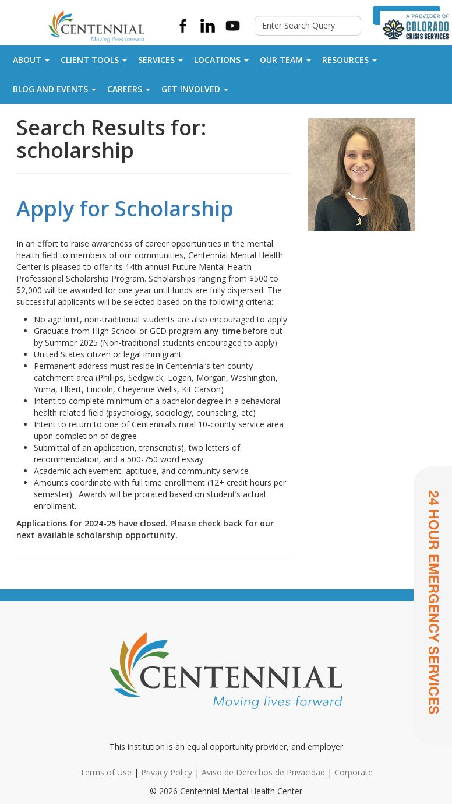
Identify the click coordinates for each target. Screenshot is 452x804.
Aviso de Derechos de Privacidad (263, 772)
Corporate (353, 772)
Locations (221, 59)
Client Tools (94, 59)
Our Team (285, 59)
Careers (128, 88)
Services (160, 59)
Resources (349, 59)
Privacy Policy (166, 772)
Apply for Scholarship (125, 208)
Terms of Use (106, 772)
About (31, 59)
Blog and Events (54, 88)
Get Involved (194, 88)
